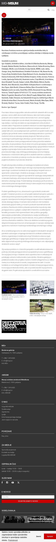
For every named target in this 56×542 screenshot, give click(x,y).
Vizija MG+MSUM (8, 406)
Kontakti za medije (8, 452)
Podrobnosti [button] (13, 540)
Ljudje (4, 414)
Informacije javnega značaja (11, 417)
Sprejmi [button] (50, 536)
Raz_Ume (5, 436)
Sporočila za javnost (9, 450)
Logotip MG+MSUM (8, 455)
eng (53, 10)
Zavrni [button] (38, 536)
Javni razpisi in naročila (10, 420)
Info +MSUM (6, 393)
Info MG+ (5, 363)
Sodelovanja (6, 409)
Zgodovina (5, 412)
